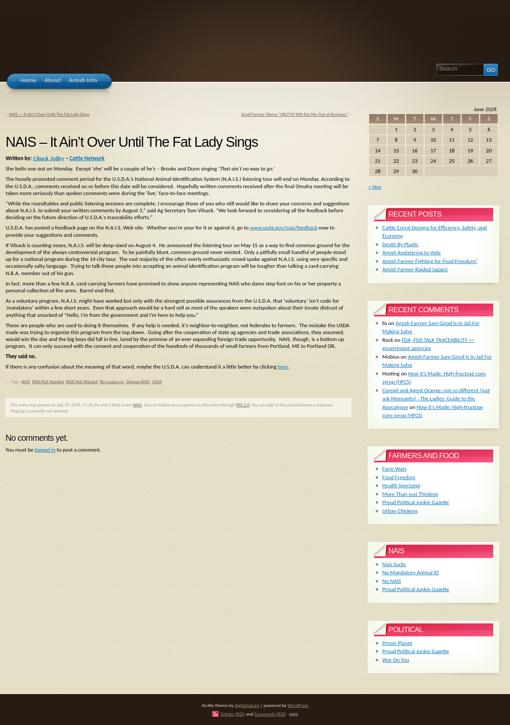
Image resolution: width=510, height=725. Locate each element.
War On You (395, 660)
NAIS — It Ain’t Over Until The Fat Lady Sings (49, 114)
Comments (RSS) (270, 714)
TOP (293, 714)
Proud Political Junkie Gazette (415, 502)
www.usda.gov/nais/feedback (283, 227)
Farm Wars (394, 468)
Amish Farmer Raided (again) (415, 269)
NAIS (25, 381)
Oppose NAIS (137, 381)
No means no (112, 381)
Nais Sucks (394, 564)
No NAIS (391, 581)
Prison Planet (397, 643)
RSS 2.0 (243, 405)
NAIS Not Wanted (82, 381)
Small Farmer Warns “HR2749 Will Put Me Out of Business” (294, 114)
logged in (45, 449)
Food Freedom (399, 477)
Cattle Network (86, 158)
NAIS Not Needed (48, 381)
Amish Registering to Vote (411, 252)
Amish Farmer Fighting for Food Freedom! (429, 261)
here (283, 366)
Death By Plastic (400, 244)
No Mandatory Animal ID (410, 572)
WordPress (298, 705)
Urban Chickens (400, 511)
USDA (157, 381)
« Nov (375, 186)
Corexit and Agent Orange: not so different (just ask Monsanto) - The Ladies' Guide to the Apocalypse (436, 398)
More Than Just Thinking (410, 494)
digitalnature (247, 705)
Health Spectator (401, 485)
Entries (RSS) (233, 714)
